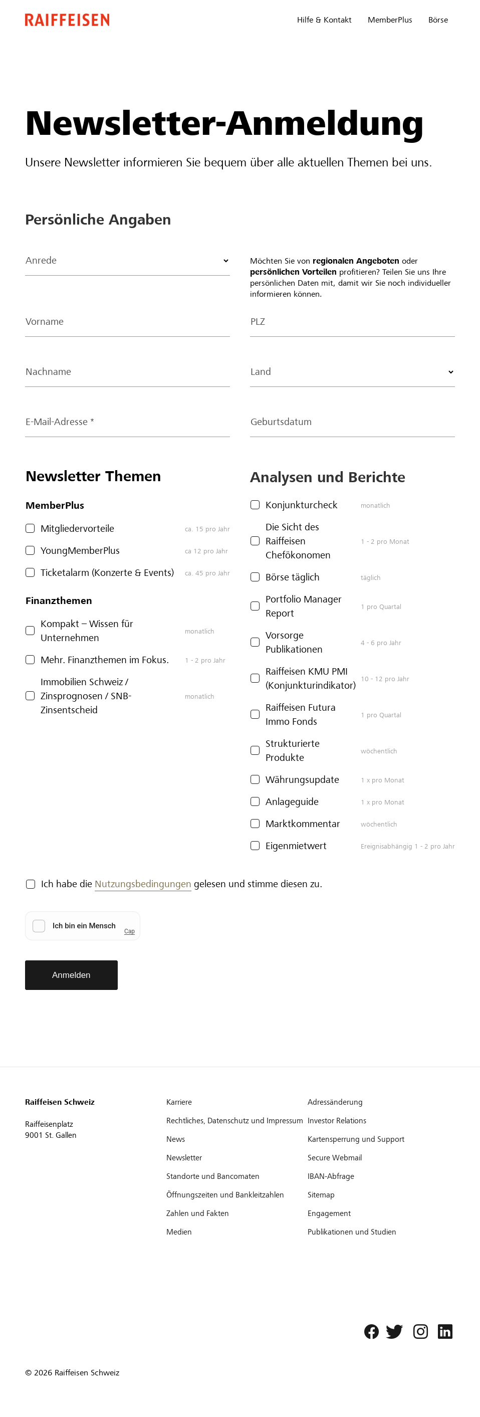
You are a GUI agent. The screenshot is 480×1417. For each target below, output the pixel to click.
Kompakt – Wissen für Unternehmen (87, 631)
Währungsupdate (302, 779)
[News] (236, 1139)
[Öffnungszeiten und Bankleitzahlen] (236, 1194)
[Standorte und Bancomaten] (236, 1176)
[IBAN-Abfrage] (377, 1176)
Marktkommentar (303, 824)
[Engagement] (377, 1213)
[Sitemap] (377, 1194)
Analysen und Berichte (327, 477)
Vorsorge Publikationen (294, 642)
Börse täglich (293, 577)
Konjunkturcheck (302, 505)
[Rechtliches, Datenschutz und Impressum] (236, 1120)
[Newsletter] (236, 1157)
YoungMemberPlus (80, 550)
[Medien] (236, 1232)
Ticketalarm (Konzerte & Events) (107, 572)
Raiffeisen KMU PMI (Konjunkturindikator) (311, 678)
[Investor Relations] (377, 1120)
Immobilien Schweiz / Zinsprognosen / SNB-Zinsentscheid (86, 696)
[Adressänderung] (377, 1102)
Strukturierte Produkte (293, 750)
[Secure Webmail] (377, 1157)
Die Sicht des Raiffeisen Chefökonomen (298, 541)
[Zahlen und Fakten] (236, 1213)
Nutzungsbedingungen (143, 884)
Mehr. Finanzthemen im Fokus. (105, 660)
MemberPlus (390, 20)
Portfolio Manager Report (304, 606)
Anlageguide (292, 801)
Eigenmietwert (296, 846)
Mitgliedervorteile (77, 528)
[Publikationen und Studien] (377, 1232)
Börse (438, 20)
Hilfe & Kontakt (324, 20)
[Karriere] (236, 1102)
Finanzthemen (59, 600)
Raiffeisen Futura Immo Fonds (301, 714)
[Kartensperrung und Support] (377, 1139)
